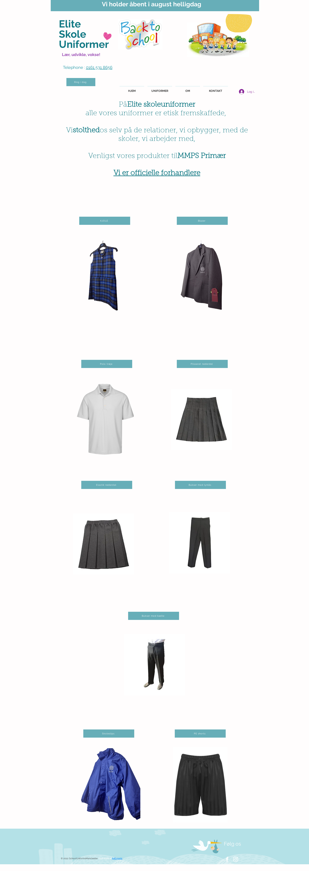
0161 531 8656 (99, 67)
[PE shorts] (200, 733)
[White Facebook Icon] (227, 859)
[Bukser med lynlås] (200, 485)
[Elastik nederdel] (106, 485)
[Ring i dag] (80, 82)
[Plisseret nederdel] (202, 364)
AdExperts (117, 858)
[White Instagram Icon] (235, 859)
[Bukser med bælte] (153, 616)
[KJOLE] (104, 221)
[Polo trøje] (106, 364)
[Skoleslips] (108, 733)
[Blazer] (202, 221)
